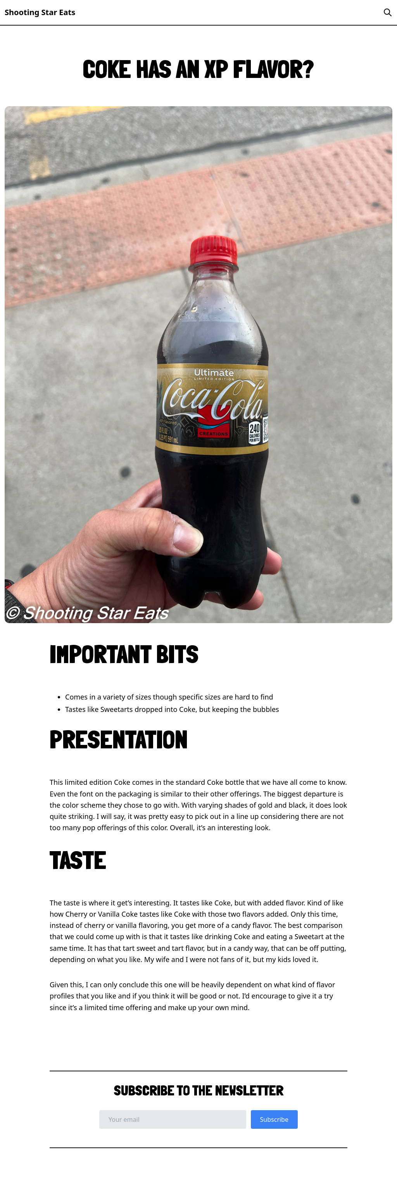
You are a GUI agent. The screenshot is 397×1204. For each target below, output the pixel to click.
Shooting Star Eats (40, 12)
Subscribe (274, 1119)
